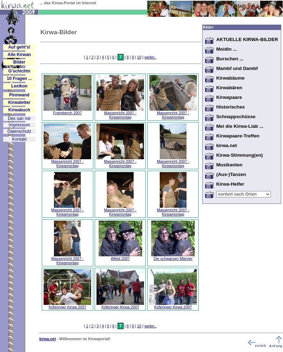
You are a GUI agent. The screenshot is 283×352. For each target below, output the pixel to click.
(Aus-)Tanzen (231, 174)
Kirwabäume (230, 78)
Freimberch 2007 (67, 111)
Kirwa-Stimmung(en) (239, 155)
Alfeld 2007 (120, 257)
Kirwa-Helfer (230, 184)
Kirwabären (229, 87)
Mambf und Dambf (237, 68)
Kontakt (19, 139)
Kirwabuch (19, 109)
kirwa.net (226, 145)
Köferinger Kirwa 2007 (67, 305)
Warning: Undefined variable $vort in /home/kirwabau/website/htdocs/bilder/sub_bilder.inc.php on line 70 (243, 194)
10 (139, 57)
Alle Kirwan (19, 54)
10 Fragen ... (19, 78)
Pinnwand (19, 94)
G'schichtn (19, 71)
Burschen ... (229, 58)
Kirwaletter (19, 102)
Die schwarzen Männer (173, 257)
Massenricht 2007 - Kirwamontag (120, 113)
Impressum (19, 124)
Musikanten (229, 164)
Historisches (230, 107)
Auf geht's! (19, 47)
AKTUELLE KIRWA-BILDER (247, 39)
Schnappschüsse (235, 116)
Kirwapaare (229, 97)
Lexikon (19, 86)
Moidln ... (226, 49)
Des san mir (19, 118)
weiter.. (150, 57)
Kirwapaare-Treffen (237, 136)
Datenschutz (19, 131)
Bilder (19, 62)
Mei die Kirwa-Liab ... (239, 126)
